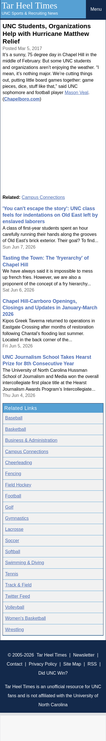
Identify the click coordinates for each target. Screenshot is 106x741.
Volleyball (14, 607)
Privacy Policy (43, 664)
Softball (12, 551)
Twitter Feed (17, 596)
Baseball (13, 418)
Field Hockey (18, 485)
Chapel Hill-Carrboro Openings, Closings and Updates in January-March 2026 (50, 307)
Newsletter (84, 655)
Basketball (15, 429)
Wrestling (14, 629)
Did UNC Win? (53, 673)
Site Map (72, 664)
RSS (92, 664)
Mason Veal (76, 92)
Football (13, 496)
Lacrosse (14, 529)
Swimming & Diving (24, 562)
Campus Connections (43, 197)
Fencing (13, 473)
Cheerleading (18, 462)
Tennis (11, 573)
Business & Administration (31, 440)
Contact (14, 664)
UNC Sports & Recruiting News (30, 13)
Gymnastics (17, 518)
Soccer (12, 540)
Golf (9, 507)
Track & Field (18, 585)
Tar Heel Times (29, 5)
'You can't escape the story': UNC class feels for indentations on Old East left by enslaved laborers (50, 215)
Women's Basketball (25, 618)
